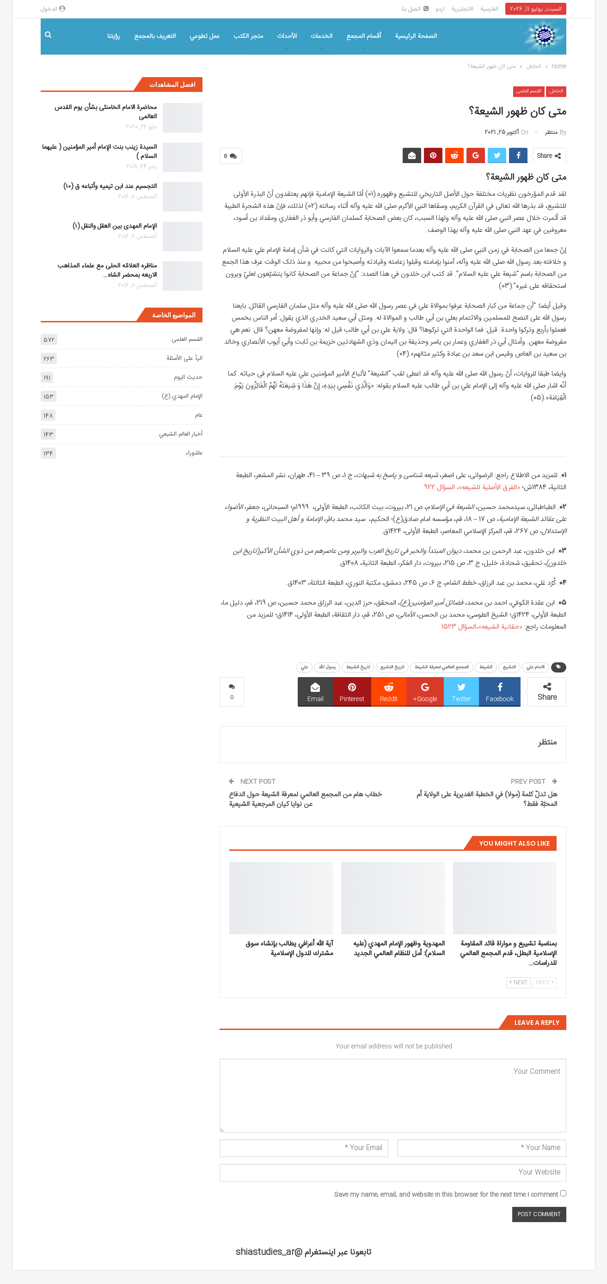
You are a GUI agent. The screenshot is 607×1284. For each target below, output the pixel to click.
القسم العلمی (528, 91)
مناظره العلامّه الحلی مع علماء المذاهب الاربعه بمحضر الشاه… (107, 270)
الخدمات (321, 36)
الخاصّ (556, 91)
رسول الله (327, 667)
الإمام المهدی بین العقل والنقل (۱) (115, 226)
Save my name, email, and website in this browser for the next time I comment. (445, 1195)
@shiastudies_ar (269, 1253)
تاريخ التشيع (392, 667)
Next (518, 983)
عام (198, 415)
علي (304, 667)
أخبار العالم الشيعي (180, 434)
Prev (544, 983)
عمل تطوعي (205, 36)
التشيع (509, 667)
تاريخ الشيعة (358, 667)
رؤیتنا (113, 36)
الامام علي (536, 667)
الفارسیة (489, 9)
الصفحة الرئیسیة (416, 36)
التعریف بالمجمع (155, 36)
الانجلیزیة (462, 9)
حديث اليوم (188, 377)
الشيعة (485, 667)
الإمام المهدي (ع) (182, 396)
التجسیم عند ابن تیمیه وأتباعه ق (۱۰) (110, 186)
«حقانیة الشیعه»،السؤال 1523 (481, 627)
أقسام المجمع (363, 36)
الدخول (53, 9)
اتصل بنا (415, 9)
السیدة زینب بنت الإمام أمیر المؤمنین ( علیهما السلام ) (99, 152)
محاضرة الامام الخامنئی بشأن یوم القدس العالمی (106, 112)
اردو (439, 9)
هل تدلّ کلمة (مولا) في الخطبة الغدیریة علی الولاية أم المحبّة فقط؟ (487, 799)
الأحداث (287, 36)
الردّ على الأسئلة (184, 358)
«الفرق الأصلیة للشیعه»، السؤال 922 (472, 487)
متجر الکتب (248, 36)
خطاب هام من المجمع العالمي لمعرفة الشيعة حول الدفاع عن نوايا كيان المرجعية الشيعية (305, 799)
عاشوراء (193, 453)
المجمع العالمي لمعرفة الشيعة (442, 667)
